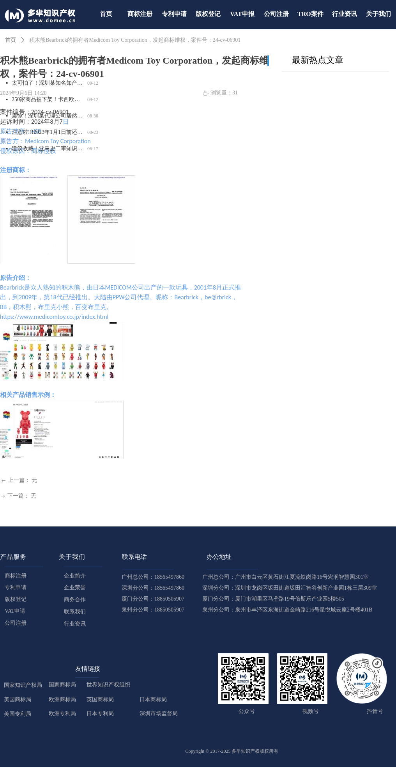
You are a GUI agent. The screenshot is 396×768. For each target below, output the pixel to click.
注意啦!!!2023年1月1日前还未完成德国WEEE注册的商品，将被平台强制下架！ (48, 133)
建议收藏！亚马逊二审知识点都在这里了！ (48, 149)
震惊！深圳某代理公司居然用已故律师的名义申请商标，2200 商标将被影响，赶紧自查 (48, 116)
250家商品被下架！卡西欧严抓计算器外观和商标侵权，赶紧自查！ (48, 100)
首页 (10, 40)
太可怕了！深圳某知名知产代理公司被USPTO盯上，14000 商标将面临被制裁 (48, 84)
